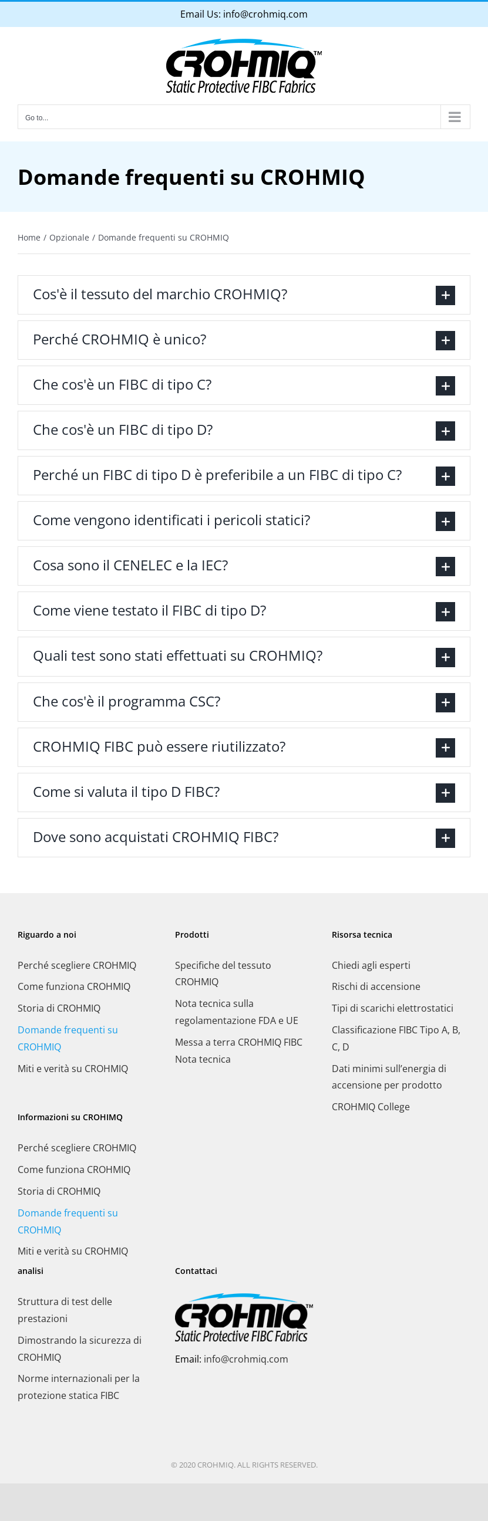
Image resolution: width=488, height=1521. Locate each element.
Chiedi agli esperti (371, 965)
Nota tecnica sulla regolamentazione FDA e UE (236, 1012)
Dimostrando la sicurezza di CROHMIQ (80, 1349)
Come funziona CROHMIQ (74, 986)
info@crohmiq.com (265, 14)
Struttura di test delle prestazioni (65, 1310)
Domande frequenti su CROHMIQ (68, 1038)
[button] (244, 295)
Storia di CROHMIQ (59, 1008)
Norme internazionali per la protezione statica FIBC (79, 1387)
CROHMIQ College (371, 1106)
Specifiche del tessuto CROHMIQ (223, 974)
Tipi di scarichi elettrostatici (392, 1008)
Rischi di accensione (376, 986)
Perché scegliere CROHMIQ (77, 965)
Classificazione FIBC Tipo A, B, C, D (396, 1038)
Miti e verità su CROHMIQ (73, 1068)
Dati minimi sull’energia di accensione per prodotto (389, 1077)
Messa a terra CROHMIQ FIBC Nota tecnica (238, 1051)
